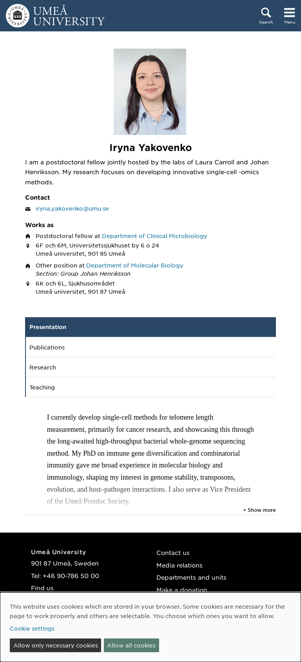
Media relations (179, 565)
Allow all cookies (131, 645)
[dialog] (150, 627)
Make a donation (181, 589)
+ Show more (259, 509)
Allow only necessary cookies (55, 645)
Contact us (173, 552)
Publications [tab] (47, 347)
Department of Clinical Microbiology (154, 235)
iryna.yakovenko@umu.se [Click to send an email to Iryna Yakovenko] (72, 208)
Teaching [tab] (42, 387)
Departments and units (191, 577)
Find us (42, 587)
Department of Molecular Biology (134, 265)
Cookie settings (32, 628)
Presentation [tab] (47, 327)
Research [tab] (42, 367)
